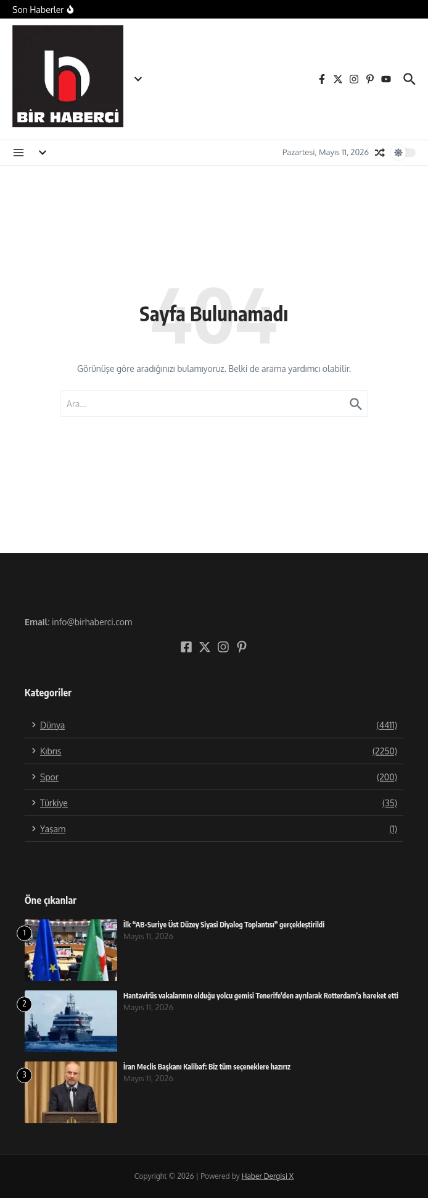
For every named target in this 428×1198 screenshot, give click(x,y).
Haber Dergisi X (268, 1176)
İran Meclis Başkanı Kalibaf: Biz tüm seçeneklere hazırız (206, 1066)
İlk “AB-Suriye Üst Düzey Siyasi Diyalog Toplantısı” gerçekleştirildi (223, 924)
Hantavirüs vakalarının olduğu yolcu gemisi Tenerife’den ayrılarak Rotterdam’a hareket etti (260, 995)
